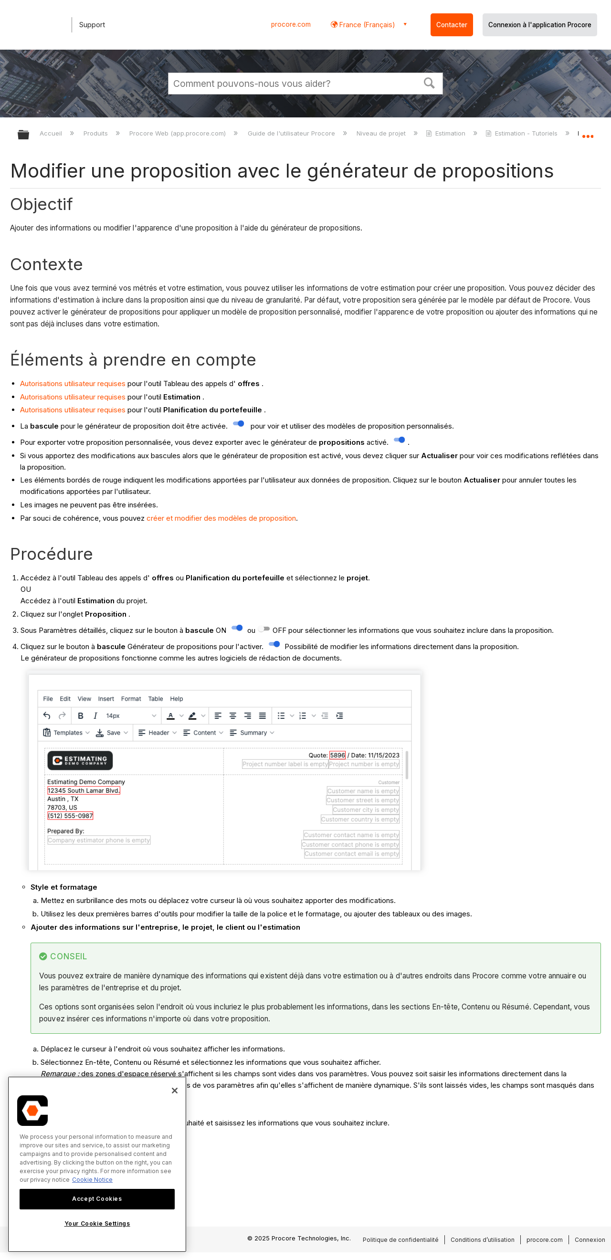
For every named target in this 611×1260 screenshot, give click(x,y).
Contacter (451, 25)
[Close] (174, 1090)
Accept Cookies (97, 1198)
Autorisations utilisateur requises (73, 383)
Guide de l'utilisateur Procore (292, 133)
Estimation (446, 133)
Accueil (52, 133)
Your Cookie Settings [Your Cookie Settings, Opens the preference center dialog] (97, 1223)
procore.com (291, 24)
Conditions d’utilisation (483, 1239)
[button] (429, 82)
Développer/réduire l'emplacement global (587, 132)
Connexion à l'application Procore (539, 25)
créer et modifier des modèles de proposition (221, 518)
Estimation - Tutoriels (522, 133)
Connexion (590, 1239)
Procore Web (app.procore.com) (178, 133)
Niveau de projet (382, 133)
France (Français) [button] (366, 25)
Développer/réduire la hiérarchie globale (29, 135)
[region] (97, 1164)
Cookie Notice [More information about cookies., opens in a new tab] (92, 1179)
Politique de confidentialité (401, 1239)
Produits (97, 133)
